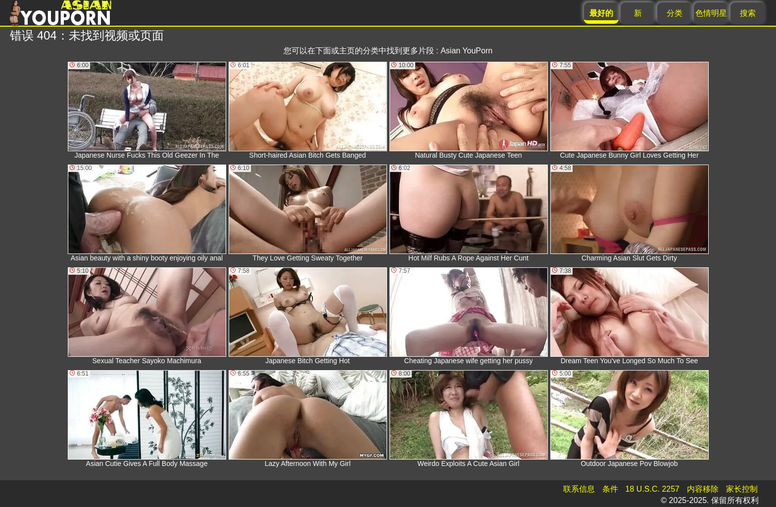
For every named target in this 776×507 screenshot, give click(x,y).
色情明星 (711, 13)
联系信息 (579, 489)
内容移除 (703, 489)
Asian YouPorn (466, 50)
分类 (674, 13)
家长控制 (742, 489)
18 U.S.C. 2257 (652, 489)
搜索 (748, 13)
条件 (610, 489)
